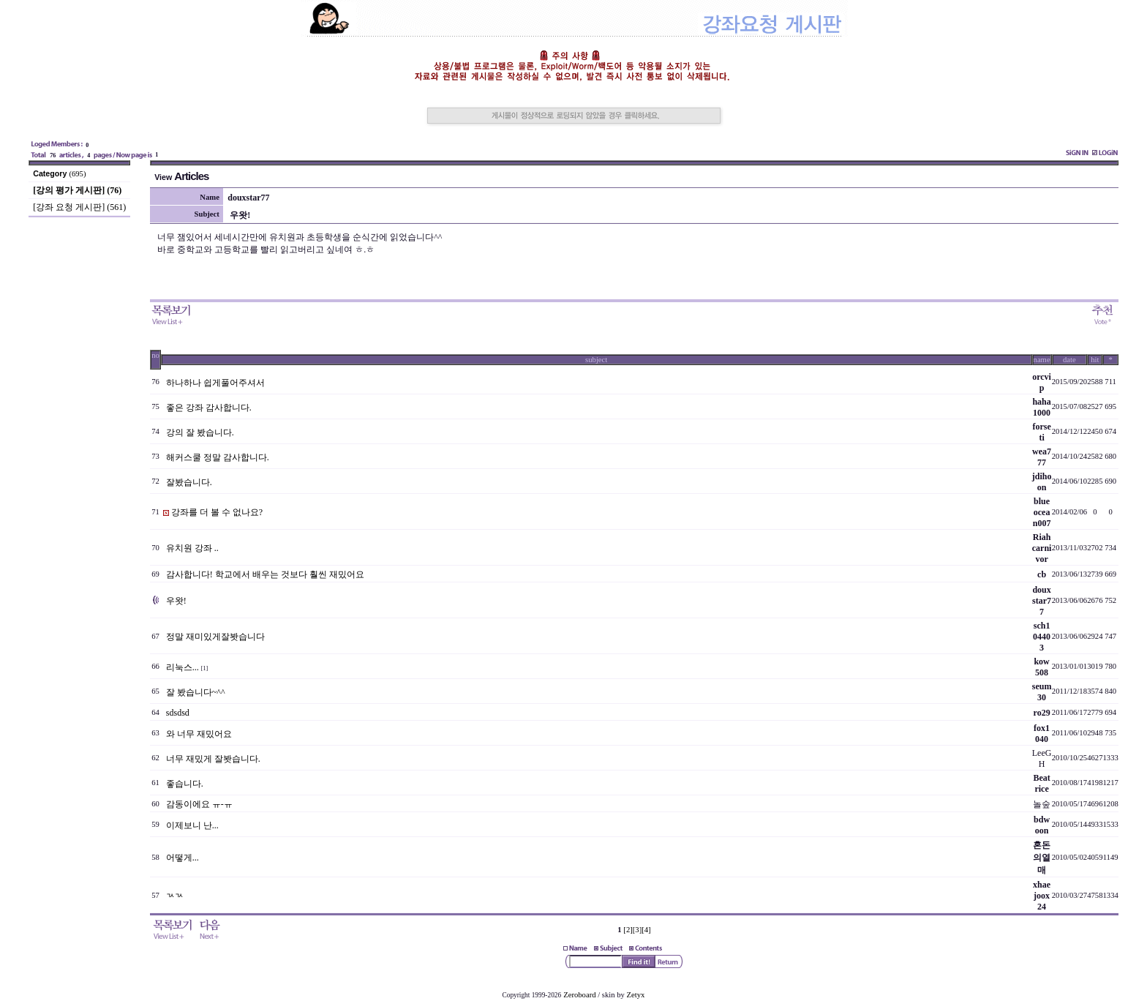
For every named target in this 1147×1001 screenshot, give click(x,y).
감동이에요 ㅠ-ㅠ (199, 804)
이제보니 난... (192, 825)
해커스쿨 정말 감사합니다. (217, 457)
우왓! (176, 601)
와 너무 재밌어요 (199, 734)
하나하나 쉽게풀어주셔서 (215, 383)
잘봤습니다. (189, 482)
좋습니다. (184, 784)
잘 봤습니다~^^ (195, 692)
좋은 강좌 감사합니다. (209, 407)
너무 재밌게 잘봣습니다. (213, 759)
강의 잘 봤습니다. (200, 432)
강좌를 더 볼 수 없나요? (217, 512)
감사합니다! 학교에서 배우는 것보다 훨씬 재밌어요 (265, 574)
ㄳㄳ (175, 896)
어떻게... (182, 857)
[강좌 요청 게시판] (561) (79, 207)
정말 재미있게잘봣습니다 (215, 636)
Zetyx (636, 995)
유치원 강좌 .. (192, 548)
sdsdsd (177, 713)
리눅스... (182, 667)
